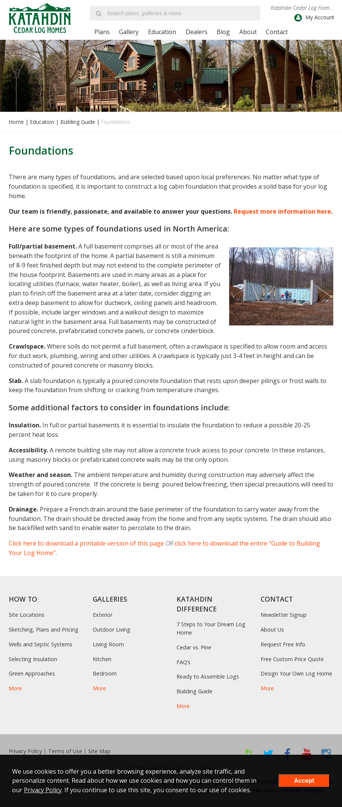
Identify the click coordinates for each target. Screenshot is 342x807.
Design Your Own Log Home (296, 673)
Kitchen (102, 659)
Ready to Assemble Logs (207, 676)
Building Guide (77, 121)
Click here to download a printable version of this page (86, 543)
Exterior (102, 614)
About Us (272, 629)
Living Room (108, 644)
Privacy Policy (25, 751)
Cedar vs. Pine (193, 647)
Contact (277, 32)
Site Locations (26, 614)
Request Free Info (283, 644)
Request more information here (282, 211)
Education (162, 32)
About (248, 32)
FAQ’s (183, 662)
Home (16, 121)
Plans (102, 32)
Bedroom (105, 673)
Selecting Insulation (33, 659)
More (15, 688)
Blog (223, 32)
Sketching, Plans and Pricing (43, 629)
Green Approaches (32, 673)
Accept (304, 780)
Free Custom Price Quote (292, 659)
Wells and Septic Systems (40, 644)
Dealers (197, 32)
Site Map (99, 751)
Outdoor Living (111, 629)
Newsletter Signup (284, 614)
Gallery (129, 32)
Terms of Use (65, 751)
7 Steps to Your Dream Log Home (210, 628)
